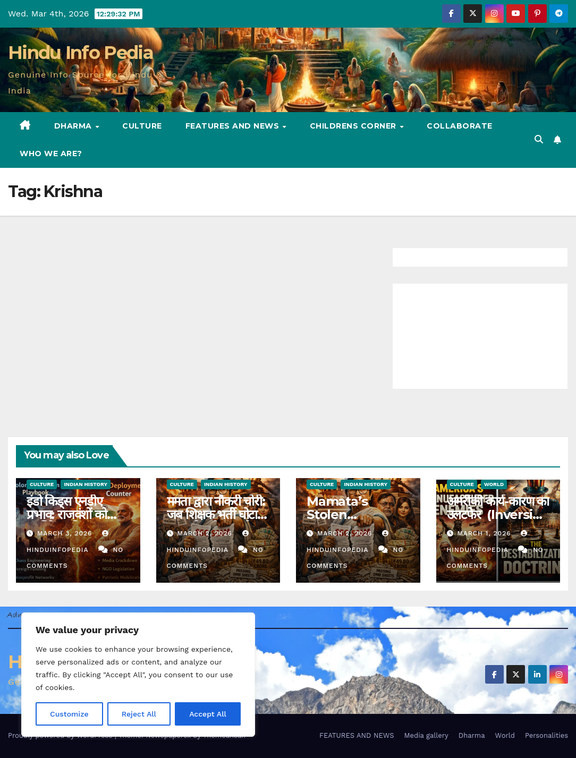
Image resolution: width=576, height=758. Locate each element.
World (494, 484)
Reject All (139, 714)
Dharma (74, 126)
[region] (138, 674)
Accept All (207, 714)
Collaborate (460, 126)
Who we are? (51, 153)
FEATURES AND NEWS (233, 126)
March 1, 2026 (485, 533)
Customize (69, 714)
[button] (539, 139)
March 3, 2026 (66, 533)
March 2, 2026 (205, 533)
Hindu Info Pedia (80, 52)
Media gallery (426, 735)
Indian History (85, 484)
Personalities (546, 735)
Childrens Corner (354, 126)
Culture (142, 126)
